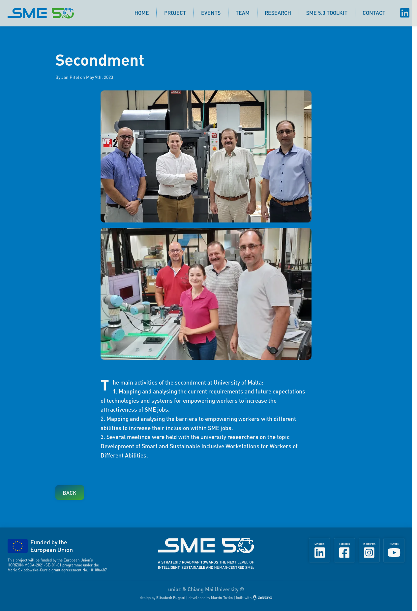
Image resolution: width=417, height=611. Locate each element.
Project (175, 12)
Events (211, 12)
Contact (374, 12)
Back (69, 492)
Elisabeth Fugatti (170, 597)
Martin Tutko (222, 597)
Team (243, 12)
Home (141, 12)
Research (278, 12)
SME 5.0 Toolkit (326, 12)
